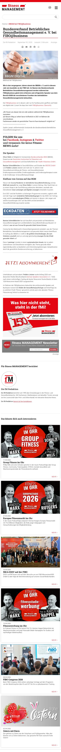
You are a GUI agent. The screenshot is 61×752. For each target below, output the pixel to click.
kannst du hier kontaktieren (22, 401)
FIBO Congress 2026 (13, 679)
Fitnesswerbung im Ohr (15, 625)
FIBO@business (11, 103)
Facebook (13, 139)
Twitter (39, 139)
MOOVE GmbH (50, 165)
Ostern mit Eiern (11, 731)
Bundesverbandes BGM (39, 157)
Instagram (26, 139)
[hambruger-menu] (54, 7)
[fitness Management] (14, 7)
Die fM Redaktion (9, 42)
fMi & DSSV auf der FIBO (15, 572)
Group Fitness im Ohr (13, 462)
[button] (22, 47)
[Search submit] (56, 17)
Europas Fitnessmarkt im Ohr (18, 518)
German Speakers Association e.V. (38, 277)
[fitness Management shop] (49, 7)
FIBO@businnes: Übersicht (42, 105)
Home (4, 24)
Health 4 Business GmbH (46, 162)
